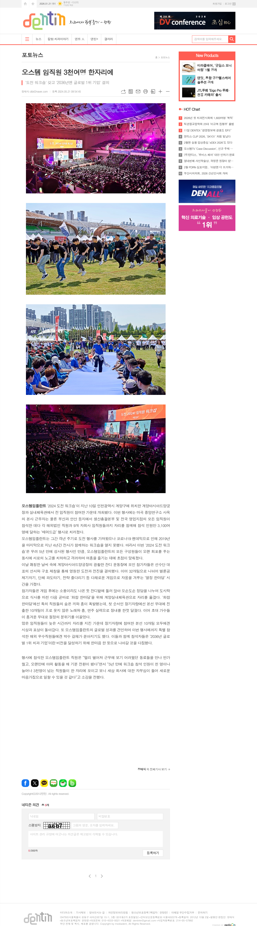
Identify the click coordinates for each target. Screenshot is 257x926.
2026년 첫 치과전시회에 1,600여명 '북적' (208, 118)
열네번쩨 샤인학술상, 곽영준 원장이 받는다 (209, 161)
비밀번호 (104, 816)
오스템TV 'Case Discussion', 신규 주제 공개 (209, 149)
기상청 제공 (68, 5)
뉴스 (38, 39)
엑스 (35, 783)
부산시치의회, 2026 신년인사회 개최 (206, 173)
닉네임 (34, 816)
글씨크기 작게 (168, 91)
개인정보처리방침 (118, 912)
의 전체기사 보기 (152, 769)
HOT (192, 109)
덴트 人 (79, 39)
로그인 (228, 3)
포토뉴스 (165, 57)
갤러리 (108, 39)
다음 (101, 876)
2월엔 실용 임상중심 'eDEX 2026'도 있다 (208, 143)
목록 (130, 91)
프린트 (145, 91)
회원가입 (217, 3)
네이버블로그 (53, 783)
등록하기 (153, 852)
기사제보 (81, 912)
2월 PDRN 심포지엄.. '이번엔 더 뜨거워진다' (209, 167)
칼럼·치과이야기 (58, 39)
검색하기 (231, 39)
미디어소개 (66, 912)
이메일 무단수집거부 (182, 912)
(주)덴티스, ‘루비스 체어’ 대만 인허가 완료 (209, 155)
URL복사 (123, 91)
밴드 (72, 783)
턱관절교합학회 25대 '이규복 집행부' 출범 (209, 124)
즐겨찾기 (33, 4)
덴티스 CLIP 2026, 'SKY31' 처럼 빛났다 (207, 136)
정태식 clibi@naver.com (35, 91)
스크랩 (153, 91)
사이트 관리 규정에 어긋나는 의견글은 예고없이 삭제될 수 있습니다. (74, 834)
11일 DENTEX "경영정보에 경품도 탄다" (207, 130)
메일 (138, 91)
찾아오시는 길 (97, 912)
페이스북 (25, 783)
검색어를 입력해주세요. (208, 39)
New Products (207, 55)
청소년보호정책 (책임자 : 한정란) (149, 912)
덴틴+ (94, 39)
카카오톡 (44, 783)
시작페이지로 (25, 4)
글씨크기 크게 (160, 91)
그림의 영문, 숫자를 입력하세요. (93, 825)
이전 (89, 876)
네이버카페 (63, 783)
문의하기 (202, 912)
